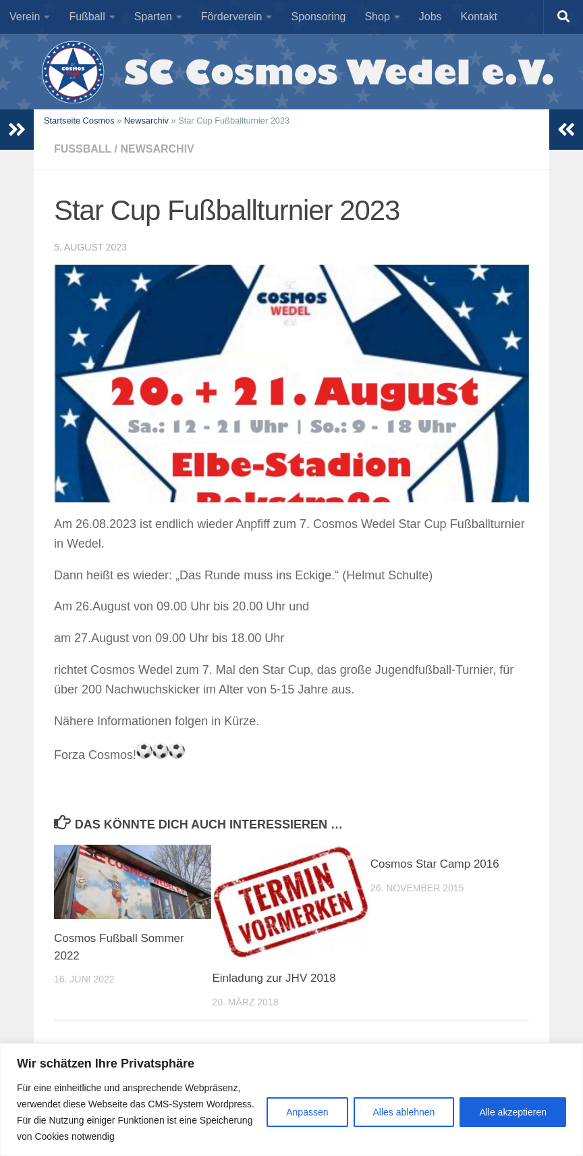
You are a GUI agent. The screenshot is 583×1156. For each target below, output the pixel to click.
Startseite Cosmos (79, 120)
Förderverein (231, 16)
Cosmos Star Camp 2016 (434, 864)
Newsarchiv (146, 120)
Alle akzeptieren (513, 1112)
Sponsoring (318, 16)
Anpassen (307, 1112)
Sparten (153, 16)
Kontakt (479, 16)
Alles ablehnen (404, 1112)
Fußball (87, 16)
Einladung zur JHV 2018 (273, 978)
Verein (24, 16)
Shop (376, 16)
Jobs (430, 16)
